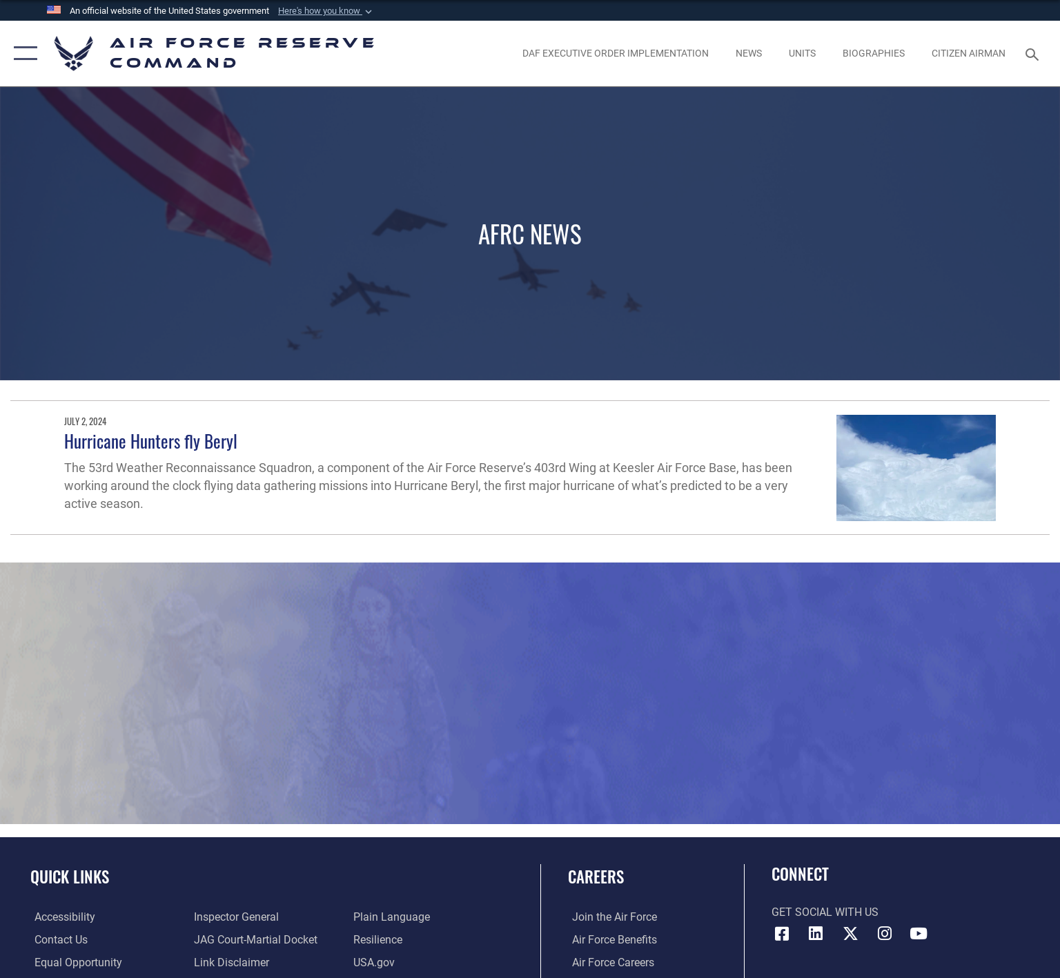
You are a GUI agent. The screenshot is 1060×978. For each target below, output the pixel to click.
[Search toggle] (1034, 53)
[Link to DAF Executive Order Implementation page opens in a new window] (615, 54)
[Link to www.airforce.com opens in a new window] (610, 916)
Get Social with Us (825, 912)
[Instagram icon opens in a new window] (884, 933)
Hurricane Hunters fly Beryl (150, 440)
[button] (326, 11)
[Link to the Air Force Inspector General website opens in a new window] (235, 916)
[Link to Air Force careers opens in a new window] (609, 962)
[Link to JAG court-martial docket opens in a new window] (254, 939)
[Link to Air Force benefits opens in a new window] (610, 939)
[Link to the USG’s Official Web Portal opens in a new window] (375, 962)
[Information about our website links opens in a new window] (230, 962)
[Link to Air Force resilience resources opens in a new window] (379, 939)
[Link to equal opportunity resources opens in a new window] (74, 962)
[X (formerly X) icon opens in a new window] (850, 933)
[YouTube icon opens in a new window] (918, 933)
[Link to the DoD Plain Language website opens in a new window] (393, 916)
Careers (596, 876)
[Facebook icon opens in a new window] (782, 933)
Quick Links (69, 876)
